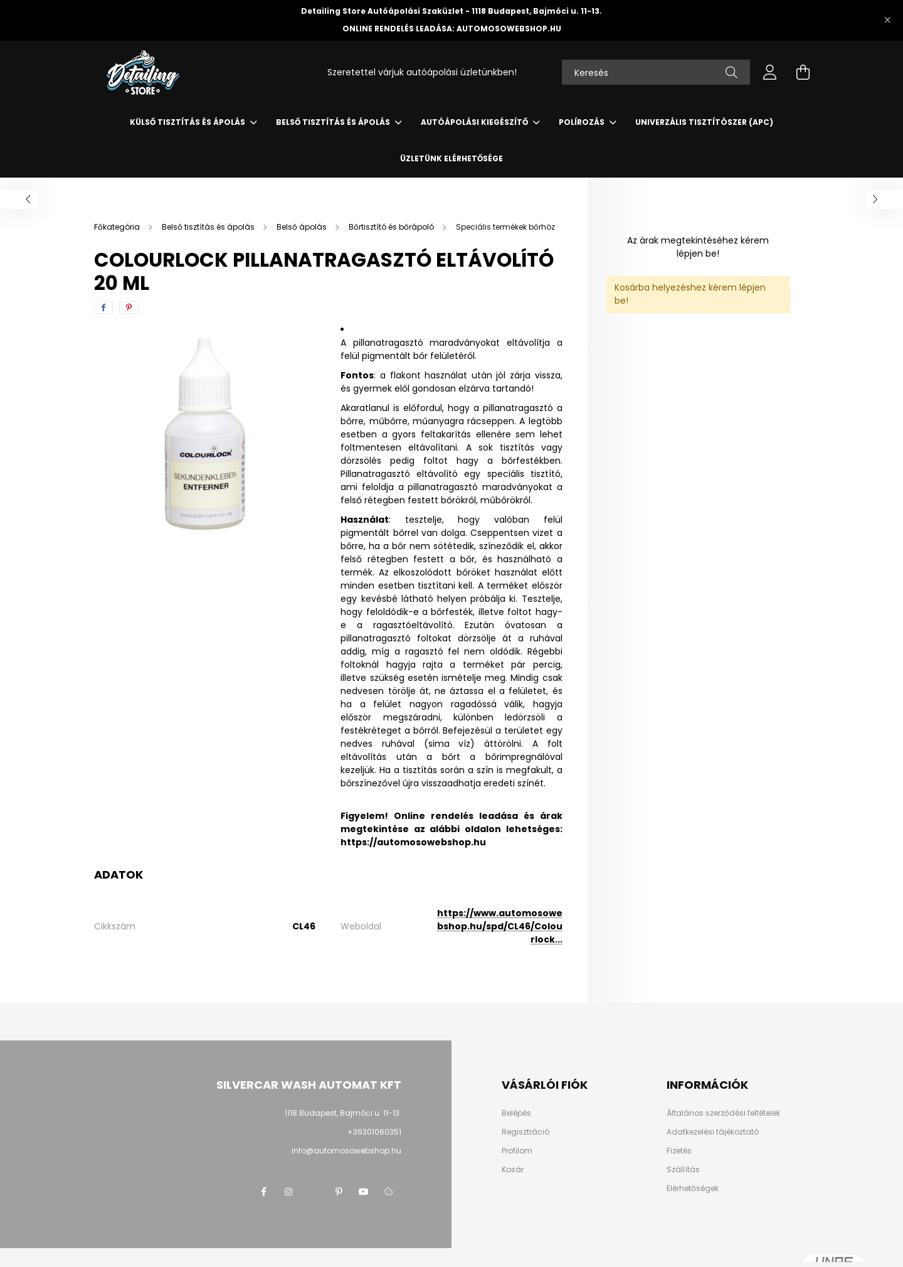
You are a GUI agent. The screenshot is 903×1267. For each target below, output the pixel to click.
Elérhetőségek (693, 1188)
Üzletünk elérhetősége (451, 158)
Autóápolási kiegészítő (475, 122)
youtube (363, 1191)
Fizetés (679, 1151)
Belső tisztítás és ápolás (334, 122)
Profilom (517, 1151)
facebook (263, 1191)
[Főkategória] (118, 227)
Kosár (513, 1169)
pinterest (338, 1191)
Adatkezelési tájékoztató (713, 1132)
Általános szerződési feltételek (723, 1113)
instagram (288, 1191)
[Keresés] (656, 72)
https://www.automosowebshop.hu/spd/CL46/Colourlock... (499, 926)
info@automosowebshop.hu (346, 1150)
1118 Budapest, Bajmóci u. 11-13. (343, 1113)
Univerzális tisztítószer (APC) (704, 122)
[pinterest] (129, 307)
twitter (313, 1191)
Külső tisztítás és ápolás (188, 122)
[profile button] (770, 72)
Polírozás (582, 122)
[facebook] (103, 307)
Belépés (516, 1113)
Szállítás (683, 1169)
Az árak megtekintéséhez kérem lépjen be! (698, 247)
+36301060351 (374, 1131)
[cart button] (802, 72)
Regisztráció (525, 1132)
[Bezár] (887, 20)
